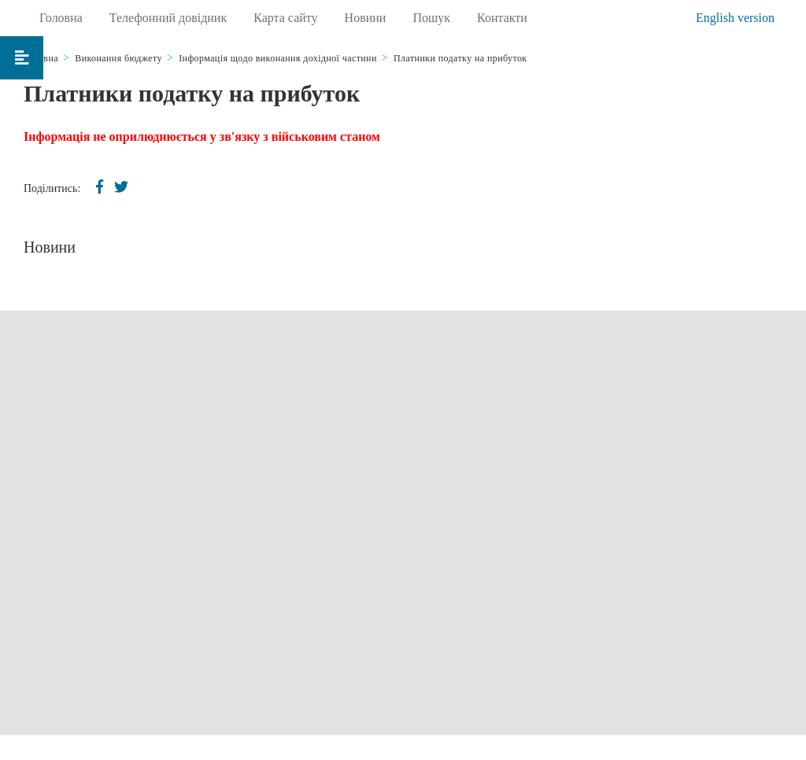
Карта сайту (285, 17)
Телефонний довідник (168, 17)
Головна (61, 17)
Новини (365, 17)
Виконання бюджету (118, 58)
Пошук (431, 17)
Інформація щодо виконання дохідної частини (278, 58)
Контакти (502, 17)
